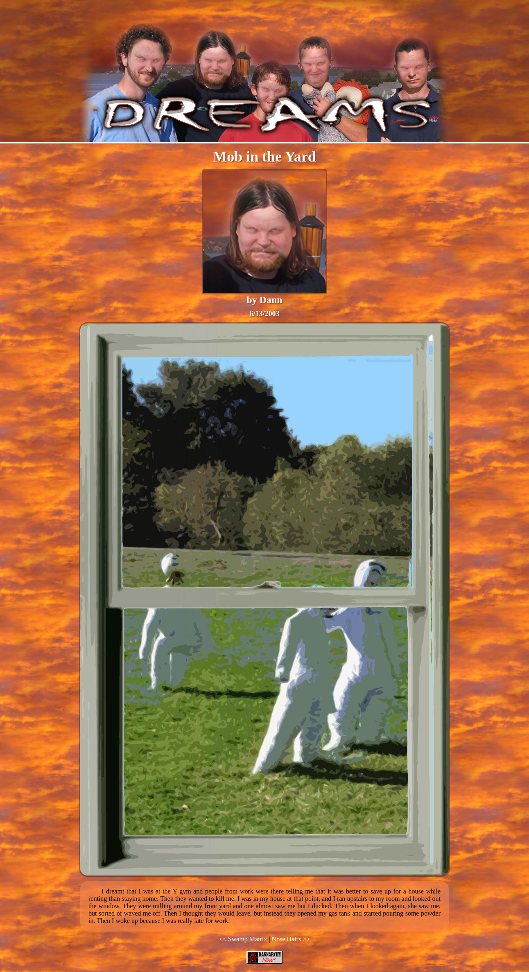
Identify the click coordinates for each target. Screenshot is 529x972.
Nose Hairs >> (291, 939)
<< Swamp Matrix (243, 939)
